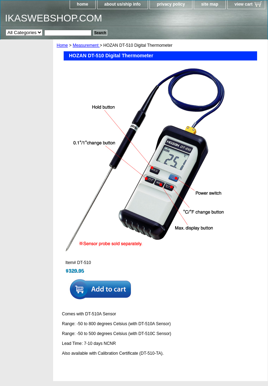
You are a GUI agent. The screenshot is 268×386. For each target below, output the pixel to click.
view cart (244, 4)
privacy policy (171, 4)
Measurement (86, 45)
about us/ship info (122, 4)
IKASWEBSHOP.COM (53, 18)
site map (209, 4)
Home (62, 45)
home (82, 4)
